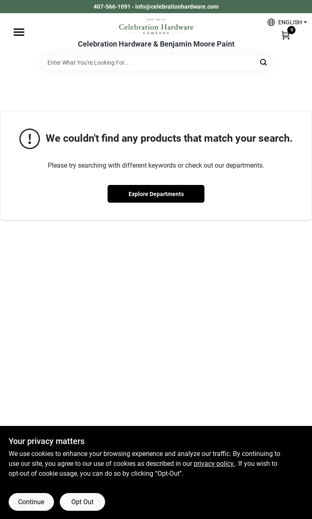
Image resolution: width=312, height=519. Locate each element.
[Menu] (19, 32)
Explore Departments (156, 194)
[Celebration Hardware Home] (156, 26)
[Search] (264, 62)
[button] (284, 22)
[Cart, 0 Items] (286, 35)
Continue (31, 502)
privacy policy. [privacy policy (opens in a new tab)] (214, 464)
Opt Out (82, 502)
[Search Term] (156, 62)
